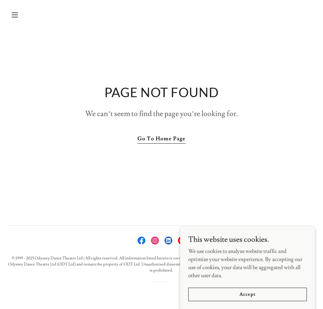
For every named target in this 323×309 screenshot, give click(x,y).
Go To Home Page (161, 138)
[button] (43, 15)
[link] (141, 240)
